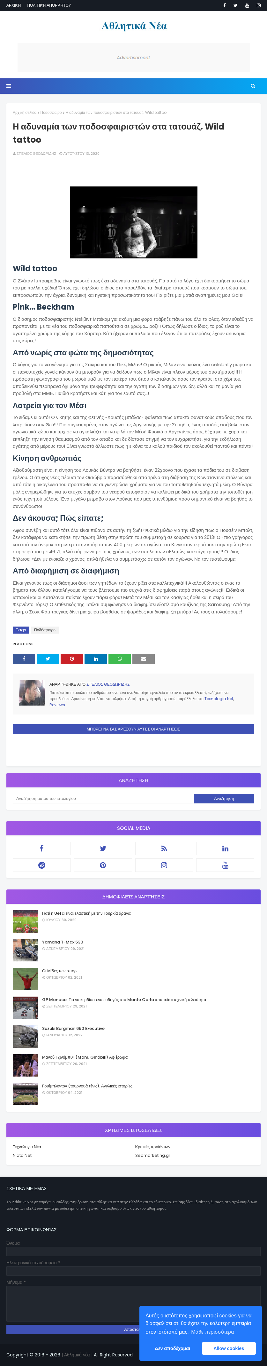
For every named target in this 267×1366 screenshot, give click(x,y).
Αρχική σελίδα (25, 112)
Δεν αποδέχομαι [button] (172, 1348)
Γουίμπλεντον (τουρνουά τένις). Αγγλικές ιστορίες (87, 1086)
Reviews (57, 704)
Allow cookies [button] (228, 1348)
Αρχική (13, 5)
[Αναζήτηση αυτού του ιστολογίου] (103, 798)
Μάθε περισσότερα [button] (212, 1332)
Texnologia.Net (218, 698)
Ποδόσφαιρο (51, 112)
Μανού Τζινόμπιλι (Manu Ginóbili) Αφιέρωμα (85, 1057)
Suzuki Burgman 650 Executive (73, 1028)
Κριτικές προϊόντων (152, 1147)
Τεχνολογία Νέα (27, 1147)
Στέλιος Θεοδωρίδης (36, 153)
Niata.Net (22, 1155)
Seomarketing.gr (152, 1155)
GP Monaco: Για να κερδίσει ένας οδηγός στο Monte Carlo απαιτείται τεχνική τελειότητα (124, 1000)
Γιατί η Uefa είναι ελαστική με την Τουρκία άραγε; (86, 913)
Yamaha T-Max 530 (62, 942)
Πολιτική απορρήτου (49, 5)
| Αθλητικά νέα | (76, 1355)
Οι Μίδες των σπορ (59, 971)
